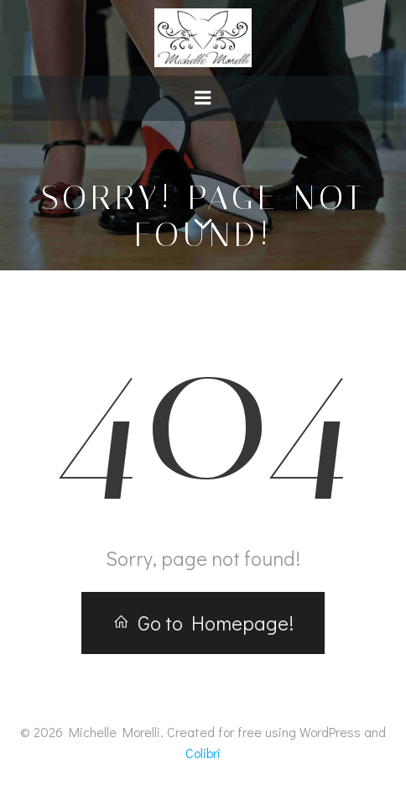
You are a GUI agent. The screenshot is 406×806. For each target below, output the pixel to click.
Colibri (203, 753)
